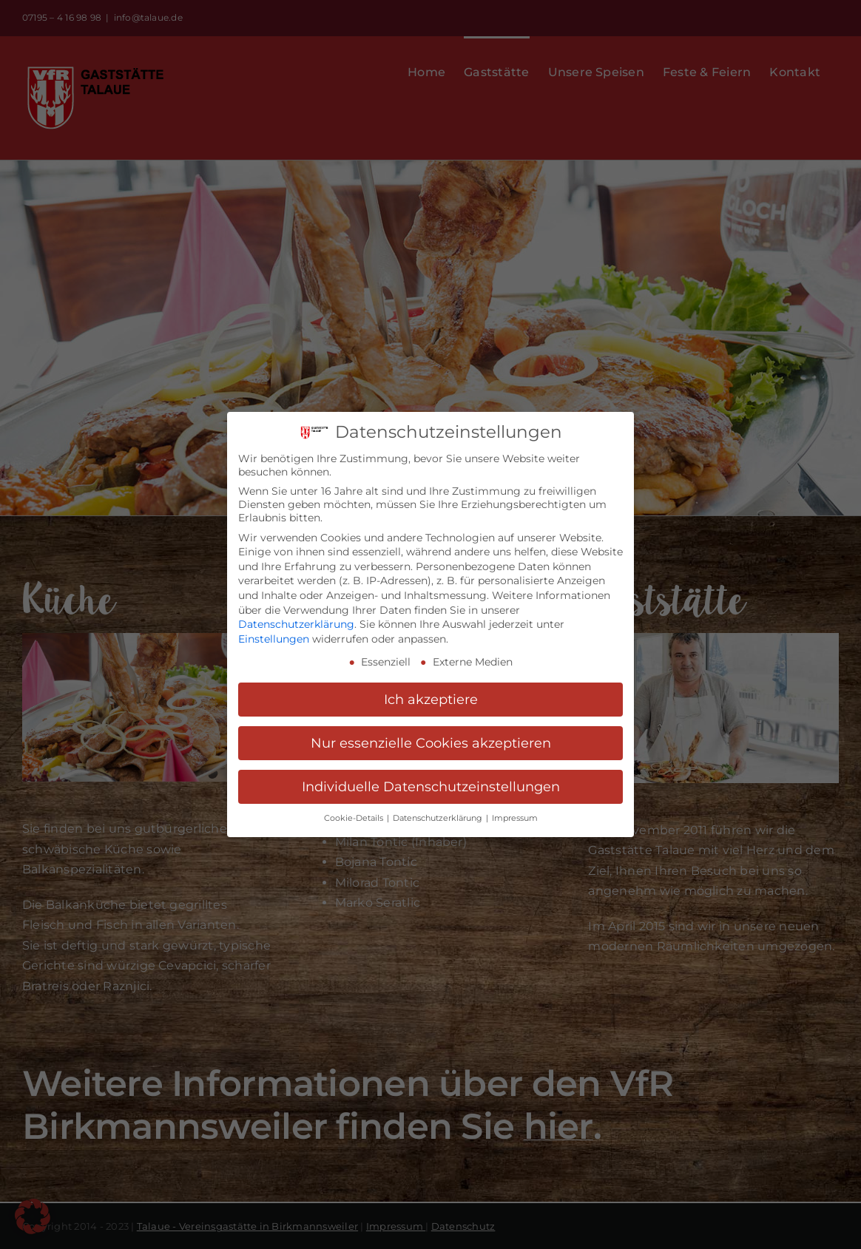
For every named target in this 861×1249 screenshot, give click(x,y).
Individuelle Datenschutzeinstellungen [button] (431, 786)
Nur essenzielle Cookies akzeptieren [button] (431, 743)
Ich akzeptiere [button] (431, 699)
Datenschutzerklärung (296, 623)
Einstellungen (273, 638)
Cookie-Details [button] (354, 817)
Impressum (515, 817)
